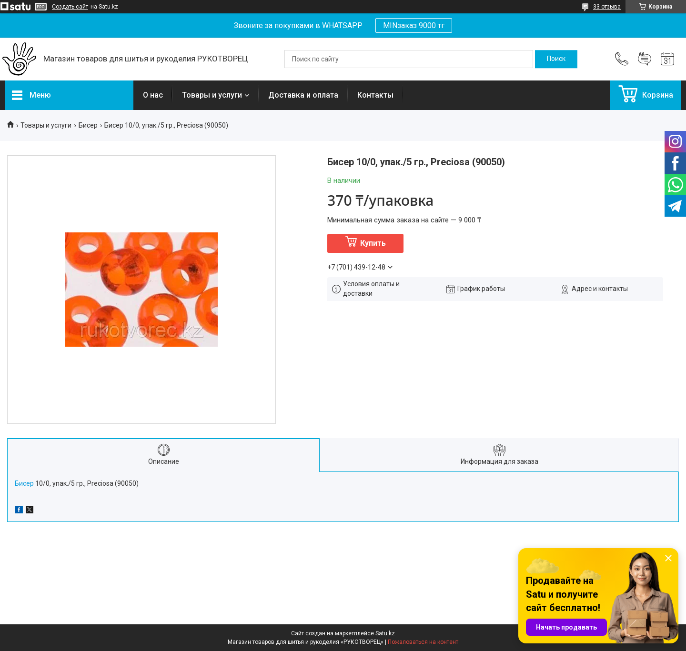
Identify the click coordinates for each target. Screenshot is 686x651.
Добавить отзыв (644, 59)
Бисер (88, 125)
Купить (373, 243)
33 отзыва (607, 6)
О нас (153, 95)
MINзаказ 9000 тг (413, 25)
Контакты (375, 95)
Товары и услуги (212, 95)
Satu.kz (385, 633)
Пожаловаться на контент (423, 642)
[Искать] (556, 59)
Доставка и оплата (303, 95)
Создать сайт (70, 6)
